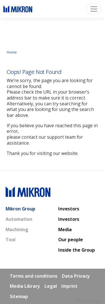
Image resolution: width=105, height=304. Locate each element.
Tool (10, 239)
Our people (70, 239)
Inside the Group (76, 250)
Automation (19, 219)
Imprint (69, 286)
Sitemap (19, 296)
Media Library (25, 286)
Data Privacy (76, 276)
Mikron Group (20, 209)
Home (12, 52)
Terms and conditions (33, 276)
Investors (68, 209)
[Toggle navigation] (94, 9)
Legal (51, 286)
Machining (17, 229)
